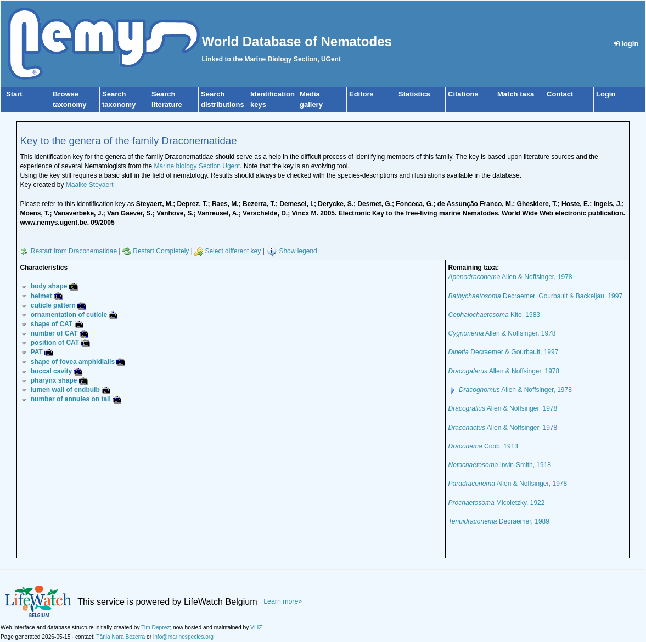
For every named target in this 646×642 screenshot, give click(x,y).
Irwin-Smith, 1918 (499, 465)
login (626, 43)
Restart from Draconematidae (68, 251)
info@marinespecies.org (183, 637)
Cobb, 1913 (483, 446)
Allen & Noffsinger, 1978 (510, 277)
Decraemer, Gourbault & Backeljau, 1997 (535, 296)
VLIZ (256, 627)
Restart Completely (155, 251)
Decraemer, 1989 (498, 521)
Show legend (298, 251)
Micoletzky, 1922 (496, 503)
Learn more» (282, 601)
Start (14, 94)
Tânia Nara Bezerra (120, 637)
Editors (361, 94)
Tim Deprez (155, 627)
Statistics (414, 94)
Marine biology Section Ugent (197, 166)
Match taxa (515, 94)
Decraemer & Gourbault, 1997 (503, 352)
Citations (463, 94)
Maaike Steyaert (90, 185)
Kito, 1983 (494, 315)
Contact (560, 94)
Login (605, 94)
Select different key (227, 251)
